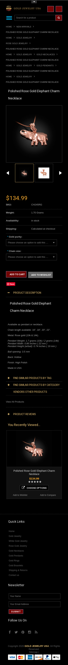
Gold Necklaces (46, 54)
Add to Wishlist (41, 275)
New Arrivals (24, 27)
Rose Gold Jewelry (17, 43)
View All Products (15, 401)
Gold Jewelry (24, 38)
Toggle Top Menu (34, 2)
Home (9, 27)
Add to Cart (17, 274)
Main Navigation (9, 18)
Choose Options (34, 487)
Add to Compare (48, 495)
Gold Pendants (45, 65)
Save (12, 284)
